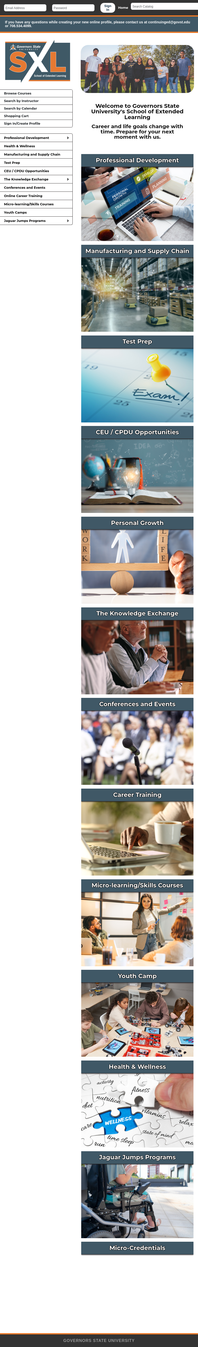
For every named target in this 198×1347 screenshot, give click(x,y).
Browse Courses (17, 93)
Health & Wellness (36, 146)
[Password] (73, 7)
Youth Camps (36, 212)
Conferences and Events (36, 187)
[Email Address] (25, 7)
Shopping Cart (16, 116)
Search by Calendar (20, 108)
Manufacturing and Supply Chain (36, 154)
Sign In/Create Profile (22, 123)
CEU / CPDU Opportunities (36, 171)
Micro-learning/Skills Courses (36, 204)
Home (123, 8)
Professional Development (36, 138)
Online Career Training (36, 196)
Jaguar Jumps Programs (36, 221)
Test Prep (36, 163)
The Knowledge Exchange (36, 179)
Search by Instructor (21, 101)
